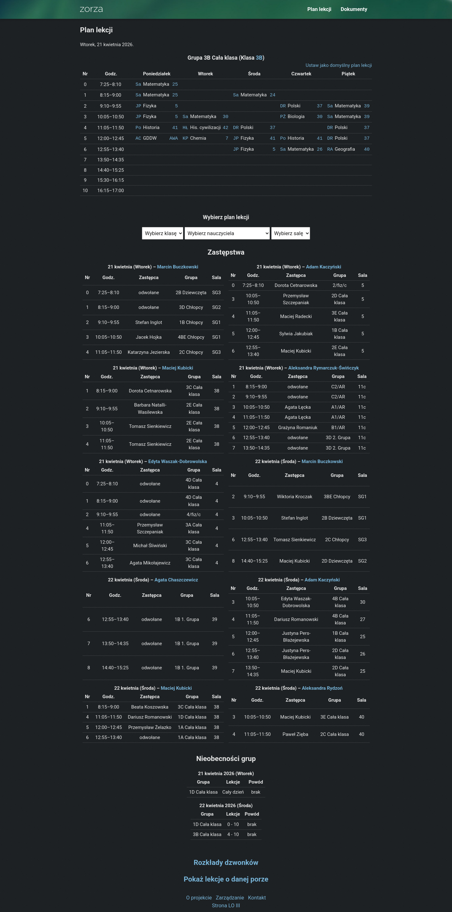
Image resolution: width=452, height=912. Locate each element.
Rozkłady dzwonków (226, 860)
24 (272, 94)
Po (138, 126)
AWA (174, 136)
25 (175, 84)
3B (259, 58)
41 (175, 126)
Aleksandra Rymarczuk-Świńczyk (323, 366)
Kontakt (257, 895)
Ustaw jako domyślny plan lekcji (339, 65)
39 (366, 105)
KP (185, 136)
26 (319, 147)
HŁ (185, 126)
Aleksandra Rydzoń (322, 686)
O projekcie (199, 895)
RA (330, 147)
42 (225, 126)
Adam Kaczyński (323, 264)
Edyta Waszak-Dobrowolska (177, 459)
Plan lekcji (319, 9)
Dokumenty (354, 9)
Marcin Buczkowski (177, 264)
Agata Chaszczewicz (176, 577)
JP (138, 105)
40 (366, 147)
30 (225, 115)
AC (138, 136)
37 (319, 105)
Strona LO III (226, 903)
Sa (138, 84)
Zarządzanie (230, 895)
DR (283, 105)
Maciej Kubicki (177, 366)
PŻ (283, 115)
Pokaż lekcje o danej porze (226, 877)
